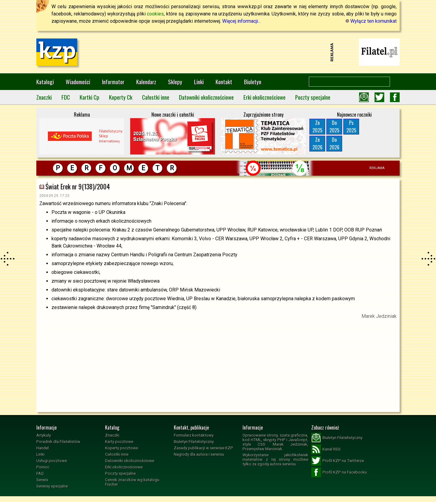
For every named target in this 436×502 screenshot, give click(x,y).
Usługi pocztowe (51, 460)
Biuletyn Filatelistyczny (194, 441)
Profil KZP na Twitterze (337, 461)
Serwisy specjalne (52, 486)
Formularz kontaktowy (193, 435)
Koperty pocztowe (121, 448)
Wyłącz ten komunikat (371, 21)
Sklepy (175, 82)
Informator (113, 82)
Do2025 (334, 126)
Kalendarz (146, 82)
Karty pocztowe (119, 441)
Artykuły (43, 435)
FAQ (40, 473)
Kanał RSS (326, 449)
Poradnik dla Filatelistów (58, 441)
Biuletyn (252, 82)
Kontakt (224, 82)
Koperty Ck (120, 97)
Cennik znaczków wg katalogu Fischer (132, 482)
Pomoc (42, 467)
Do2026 (334, 143)
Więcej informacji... (241, 21)
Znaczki (44, 97)
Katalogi (45, 82)
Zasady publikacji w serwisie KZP (203, 448)
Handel (42, 448)
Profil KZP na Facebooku (339, 472)
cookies (155, 14)
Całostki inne (155, 97)
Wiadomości (78, 82)
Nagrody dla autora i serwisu (199, 454)
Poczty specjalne (312, 97)
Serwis (42, 479)
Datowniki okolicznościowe (206, 97)
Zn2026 (317, 143)
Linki (199, 82)
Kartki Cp (89, 97)
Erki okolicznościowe (264, 97)
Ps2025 (351, 126)
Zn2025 (317, 126)
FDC (65, 97)
